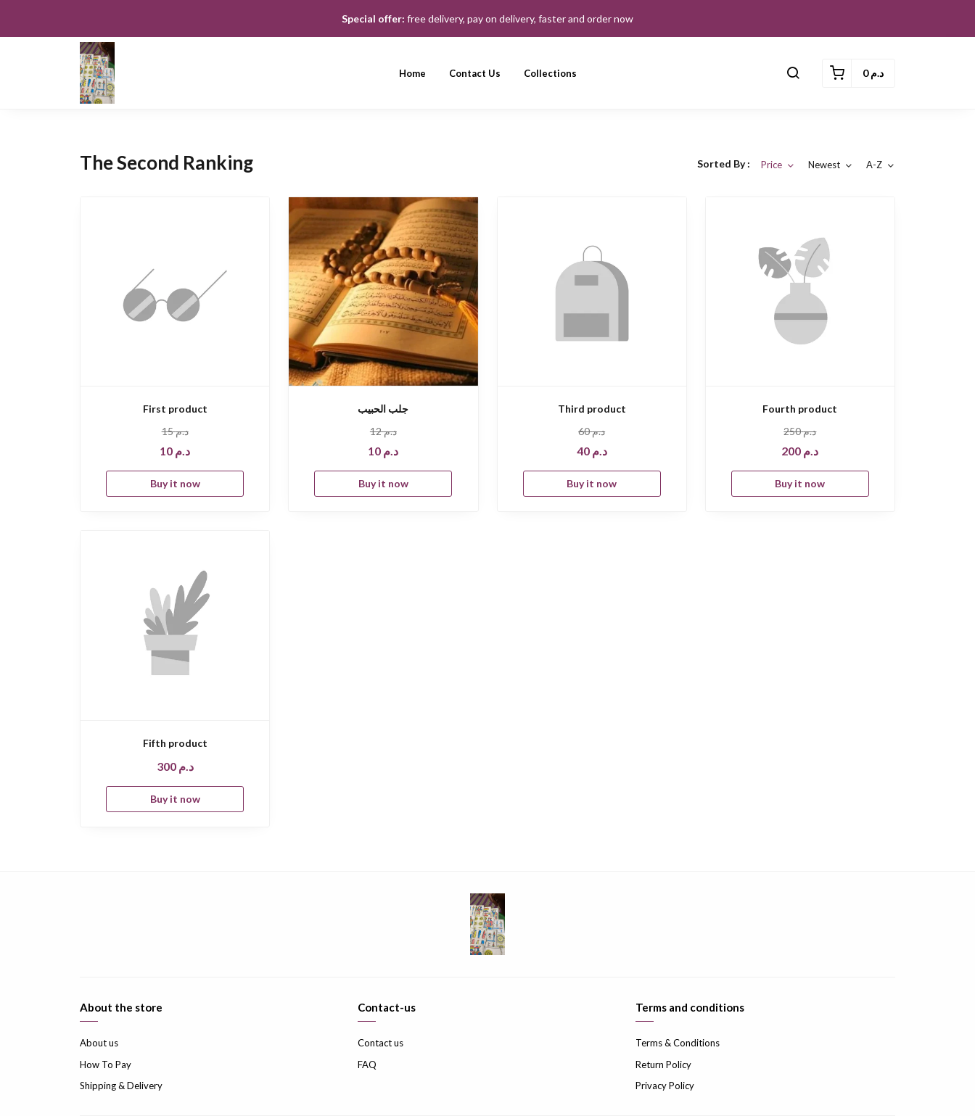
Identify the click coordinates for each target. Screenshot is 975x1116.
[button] (792, 73)
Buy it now (175, 483)
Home (412, 73)
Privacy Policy (664, 1085)
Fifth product (175, 743)
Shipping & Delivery (121, 1085)
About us (99, 1043)
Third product (592, 408)
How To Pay (105, 1064)
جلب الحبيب (383, 408)
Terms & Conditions (677, 1043)
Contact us (475, 73)
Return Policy (663, 1064)
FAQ (367, 1064)
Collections (550, 73)
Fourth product (799, 408)
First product (175, 408)
